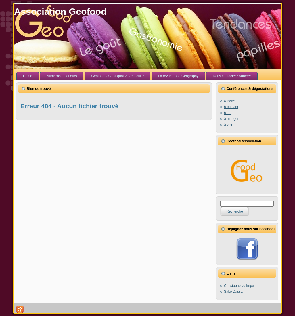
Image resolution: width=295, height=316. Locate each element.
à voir (228, 125)
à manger (231, 119)
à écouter (231, 107)
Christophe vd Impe (239, 286)
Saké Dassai (233, 291)
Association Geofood (60, 11)
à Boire (229, 101)
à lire (227, 113)
